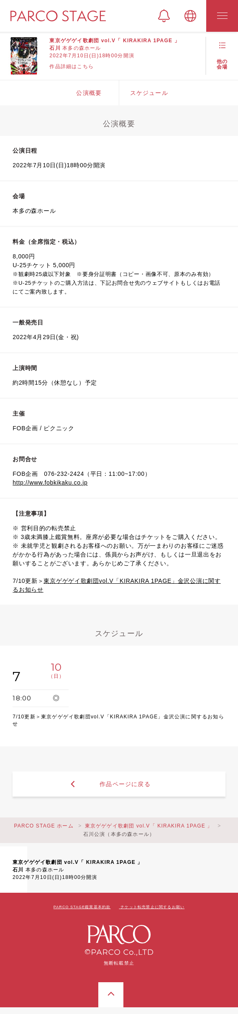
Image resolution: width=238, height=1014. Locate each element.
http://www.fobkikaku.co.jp (50, 482)
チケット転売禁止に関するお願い (152, 907)
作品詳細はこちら (71, 66)
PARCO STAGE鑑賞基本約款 (82, 907)
